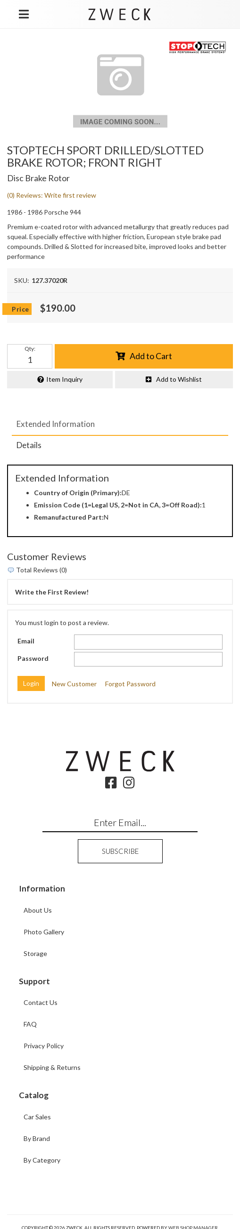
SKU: (21, 280)
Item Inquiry (64, 379)
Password (33, 658)
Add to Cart (151, 356)
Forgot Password (130, 684)
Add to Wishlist (179, 379)
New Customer (74, 684)
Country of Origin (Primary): (78, 493)
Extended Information (56, 424)
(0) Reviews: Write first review (51, 195)
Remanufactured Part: (69, 517)
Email (25, 641)
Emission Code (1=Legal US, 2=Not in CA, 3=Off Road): (118, 505)
